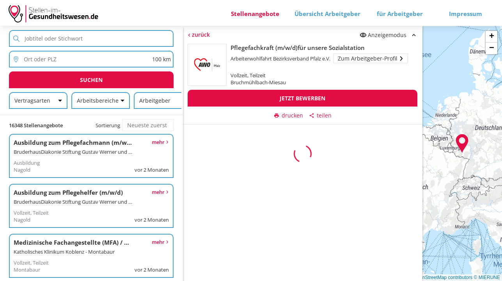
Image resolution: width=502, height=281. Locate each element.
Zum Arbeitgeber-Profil (371, 58)
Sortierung (108, 125)
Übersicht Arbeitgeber (327, 14)
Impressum (465, 14)
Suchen (91, 80)
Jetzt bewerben (302, 98)
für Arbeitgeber (400, 14)
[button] (462, 143)
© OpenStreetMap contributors (440, 277)
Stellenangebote (255, 14)
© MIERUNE (487, 277)
